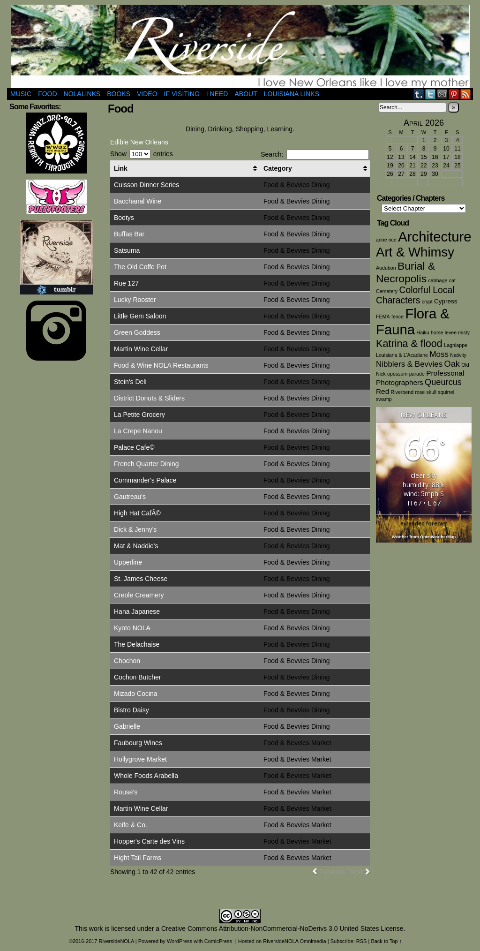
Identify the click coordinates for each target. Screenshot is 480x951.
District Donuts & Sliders (149, 398)
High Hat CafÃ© (137, 513)
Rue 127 (126, 283)
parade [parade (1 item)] (417, 374)
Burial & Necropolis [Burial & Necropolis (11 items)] (405, 272)
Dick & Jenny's (135, 529)
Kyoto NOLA (132, 628)
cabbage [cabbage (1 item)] (437, 280)
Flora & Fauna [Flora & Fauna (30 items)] (413, 321)
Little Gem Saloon (140, 316)
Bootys (124, 217)
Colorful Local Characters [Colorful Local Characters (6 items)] (415, 295)
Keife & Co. (130, 825)
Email (442, 94)
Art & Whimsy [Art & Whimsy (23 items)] (415, 252)
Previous (332, 872)
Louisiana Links (291, 94)
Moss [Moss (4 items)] (438, 354)
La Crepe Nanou (138, 431)
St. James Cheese (140, 578)
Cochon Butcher (137, 677)
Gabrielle (127, 726)
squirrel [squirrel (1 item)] (446, 392)
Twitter (430, 94)
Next (356, 872)
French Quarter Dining (146, 464)
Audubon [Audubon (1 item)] (386, 268)
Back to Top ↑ (386, 941)
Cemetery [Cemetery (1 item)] (387, 291)
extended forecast (423, 523)
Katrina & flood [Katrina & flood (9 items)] (409, 343)
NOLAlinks (82, 94)
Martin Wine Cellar (141, 349)
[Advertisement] (56, 507)
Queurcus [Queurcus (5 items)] (443, 382)
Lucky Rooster (135, 299)
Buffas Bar (129, 234)
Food (47, 94)
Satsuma (127, 250)
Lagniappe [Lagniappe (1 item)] (455, 345)
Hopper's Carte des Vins (149, 841)
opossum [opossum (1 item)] (397, 374)
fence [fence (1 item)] (397, 316)
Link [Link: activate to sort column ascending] (121, 168)
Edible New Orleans (139, 142)
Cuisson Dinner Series (146, 185)
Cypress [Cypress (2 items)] (445, 301)
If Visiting (182, 94)
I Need (217, 94)
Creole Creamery (139, 595)
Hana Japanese (137, 611)
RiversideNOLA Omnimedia (294, 941)
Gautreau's (130, 496)
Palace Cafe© (134, 447)
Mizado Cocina (136, 693)
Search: (315, 154)
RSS (466, 94)
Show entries (141, 154)
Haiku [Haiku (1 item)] (423, 332)
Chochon (127, 660)
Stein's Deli (130, 381)
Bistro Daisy (131, 710)
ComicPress (218, 941)
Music (20, 94)
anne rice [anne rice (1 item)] (386, 239)
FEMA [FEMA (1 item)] (383, 316)
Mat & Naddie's (136, 546)
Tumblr (419, 94)
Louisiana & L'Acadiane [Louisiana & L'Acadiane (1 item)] (402, 355)
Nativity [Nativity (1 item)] (458, 355)
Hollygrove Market (140, 759)
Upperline (128, 562)
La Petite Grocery (139, 414)
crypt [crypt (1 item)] (427, 301)
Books (118, 94)
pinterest (454, 94)
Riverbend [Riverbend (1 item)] (402, 392)
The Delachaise (136, 644)
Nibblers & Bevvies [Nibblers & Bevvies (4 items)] (409, 364)
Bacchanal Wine (137, 201)
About (245, 94)
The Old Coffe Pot (140, 267)
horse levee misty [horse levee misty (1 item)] (450, 332)
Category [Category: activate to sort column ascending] (277, 168)
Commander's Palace (145, 480)
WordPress (179, 941)
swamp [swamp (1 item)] (384, 399)
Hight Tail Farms (137, 857)
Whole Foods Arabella (146, 775)
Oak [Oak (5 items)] (452, 364)
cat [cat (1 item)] (452, 280)
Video (147, 94)
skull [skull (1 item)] (431, 392)
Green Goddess (137, 332)
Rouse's (125, 792)
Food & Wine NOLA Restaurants (161, 365)
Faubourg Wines (138, 743)
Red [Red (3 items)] (382, 391)
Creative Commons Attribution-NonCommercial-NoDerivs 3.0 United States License (282, 928)
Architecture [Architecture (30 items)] (434, 236)
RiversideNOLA (240, 46)
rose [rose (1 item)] (420, 392)
